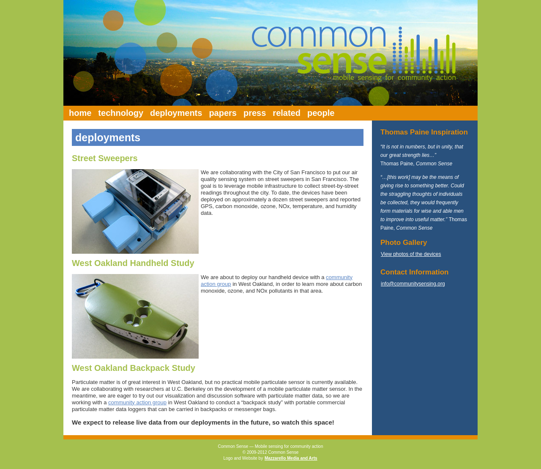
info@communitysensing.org (413, 284)
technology (120, 113)
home (80, 113)
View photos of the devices (411, 254)
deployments (176, 113)
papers (223, 113)
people (320, 113)
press (254, 113)
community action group (137, 402)
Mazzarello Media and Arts (291, 458)
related (287, 113)
